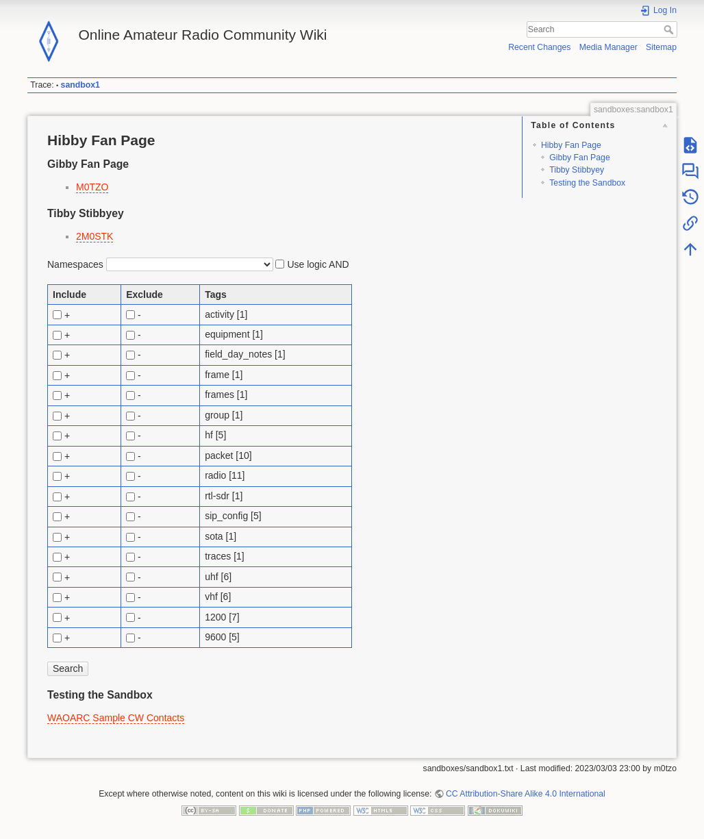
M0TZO (92, 186)
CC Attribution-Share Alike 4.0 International (525, 794)
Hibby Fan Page (571, 145)
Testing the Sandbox (587, 183)
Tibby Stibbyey (576, 170)
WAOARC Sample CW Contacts (115, 717)
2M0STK (94, 236)
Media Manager (608, 47)
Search (670, 29)
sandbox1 (80, 85)
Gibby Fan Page (579, 157)
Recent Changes (539, 47)
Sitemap (661, 47)
